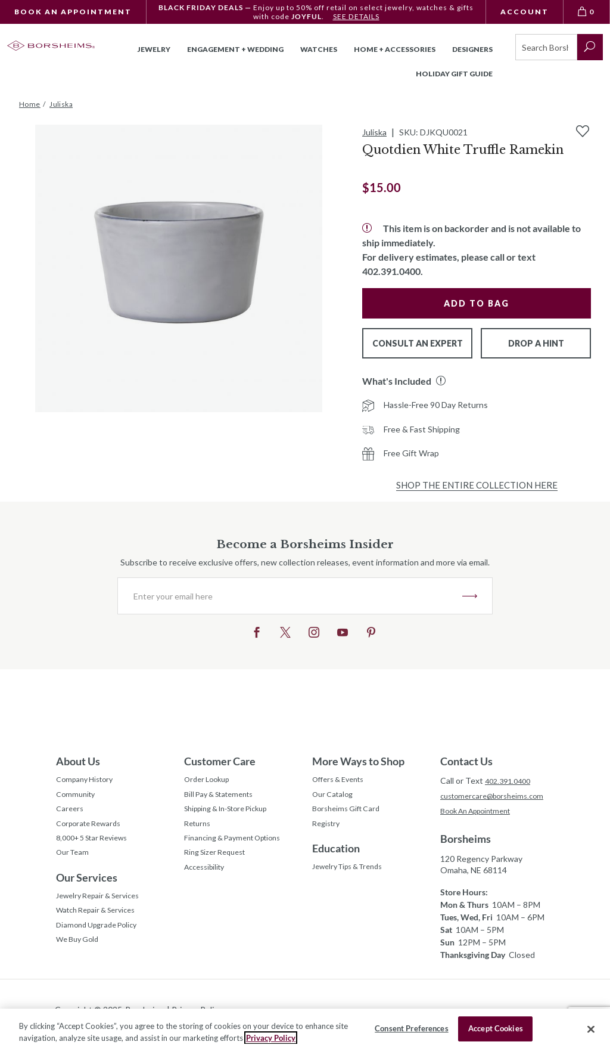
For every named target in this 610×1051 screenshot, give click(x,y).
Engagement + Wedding (235, 49)
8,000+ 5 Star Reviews (97, 848)
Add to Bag (476, 303)
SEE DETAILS (356, 16)
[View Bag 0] (587, 12)
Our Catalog (335, 798)
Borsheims (465, 841)
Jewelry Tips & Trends (354, 877)
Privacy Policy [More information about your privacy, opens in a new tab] (270, 1038)
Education (336, 857)
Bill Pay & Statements (224, 796)
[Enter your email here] (290, 596)
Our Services (86, 890)
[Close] (591, 1029)
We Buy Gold (80, 961)
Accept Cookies (495, 1028)
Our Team (75, 865)
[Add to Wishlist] (582, 131)
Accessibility (207, 881)
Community (77, 798)
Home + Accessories (394, 49)
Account (524, 11)
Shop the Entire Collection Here (477, 485)
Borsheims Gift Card (350, 814)
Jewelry (154, 49)
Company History (88, 781)
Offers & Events (342, 781)
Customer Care (220, 761)
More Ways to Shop (358, 761)
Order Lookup (210, 781)
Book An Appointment (73, 11)
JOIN (469, 595)
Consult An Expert (417, 343)
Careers (71, 814)
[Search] (546, 47)
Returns (199, 831)
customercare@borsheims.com (497, 797)
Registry (328, 831)
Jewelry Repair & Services (103, 910)
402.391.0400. (392, 271)
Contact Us (466, 761)
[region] (305, 1030)
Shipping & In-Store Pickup (234, 814)
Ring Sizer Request (219, 865)
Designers (472, 49)
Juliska (374, 132)
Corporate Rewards (92, 831)
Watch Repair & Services (101, 927)
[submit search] (590, 47)
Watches (318, 49)
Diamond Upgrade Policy (101, 944)
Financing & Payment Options (239, 848)
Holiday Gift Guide (454, 73)
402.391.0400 (510, 780)
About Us (78, 761)
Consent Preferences (411, 1028)
